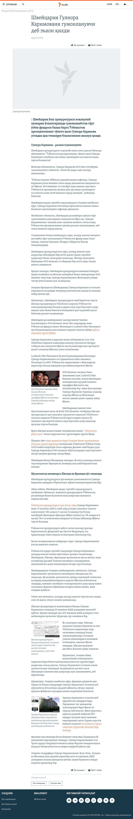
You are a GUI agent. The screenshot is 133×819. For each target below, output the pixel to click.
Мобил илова (40, 799)
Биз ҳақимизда (9, 799)
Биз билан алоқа (9, 804)
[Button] (78, 45)
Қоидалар (6, 809)
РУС (117, 4)
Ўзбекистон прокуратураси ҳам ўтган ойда (54, 505)
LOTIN (109, 4)
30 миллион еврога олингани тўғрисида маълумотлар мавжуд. (82, 727)
